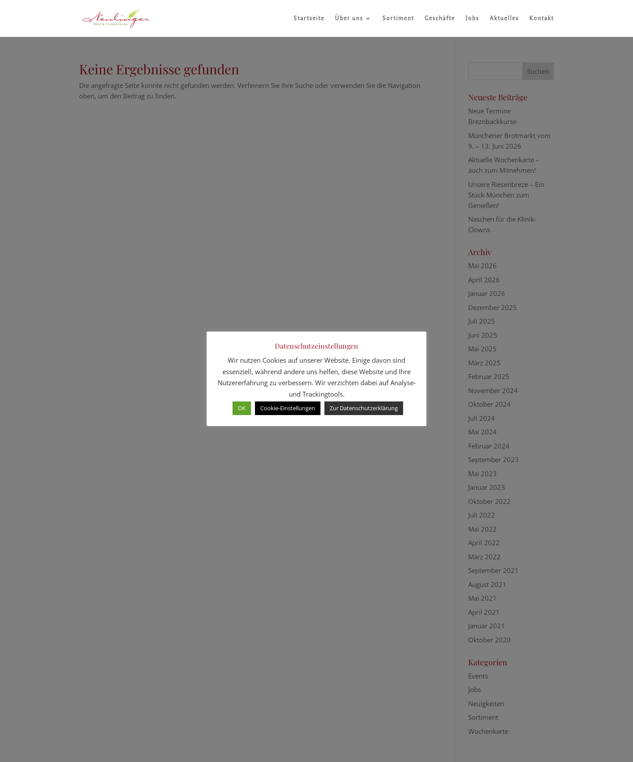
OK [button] (242, 408)
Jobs (472, 18)
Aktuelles (504, 18)
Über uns (349, 18)
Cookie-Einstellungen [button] (287, 408)
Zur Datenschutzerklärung (364, 408)
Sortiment (398, 18)
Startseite (309, 18)
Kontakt (541, 18)
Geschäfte (440, 18)
